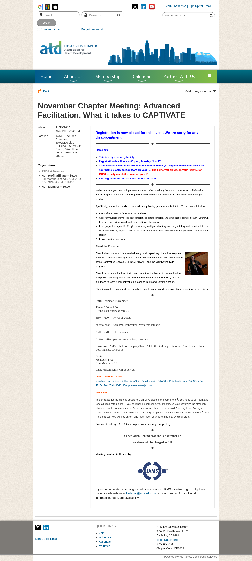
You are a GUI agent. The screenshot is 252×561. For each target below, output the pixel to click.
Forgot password (92, 29)
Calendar (105, 541)
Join (169, 6)
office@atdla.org (167, 539)
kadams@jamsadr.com (141, 493)
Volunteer (105, 546)
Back (46, 91)
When (41, 127)
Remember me (50, 29)
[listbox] (201, 91)
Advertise (180, 6)
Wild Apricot (185, 556)
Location (43, 136)
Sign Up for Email (46, 538)
